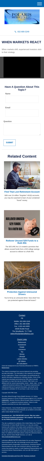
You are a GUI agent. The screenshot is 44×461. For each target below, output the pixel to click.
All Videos (22, 361)
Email (7, 108)
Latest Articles (22, 359)
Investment (22, 345)
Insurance (22, 349)
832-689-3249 (22, 32)
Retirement (22, 342)
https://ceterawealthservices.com (11, 436)
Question (8, 121)
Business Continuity (29, 456)
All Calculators (22, 364)
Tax (22, 352)
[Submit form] (10, 142)
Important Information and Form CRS (12, 456)
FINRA (4, 400)
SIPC (7, 400)
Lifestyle (22, 356)
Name (7, 94)
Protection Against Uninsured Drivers (22, 293)
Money (21, 354)
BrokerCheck (5, 367)
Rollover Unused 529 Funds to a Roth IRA (22, 242)
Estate (22, 347)
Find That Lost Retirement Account (22, 192)
